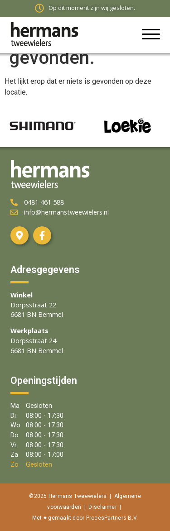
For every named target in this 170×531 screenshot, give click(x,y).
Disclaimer (102, 507)
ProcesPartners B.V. (112, 518)
